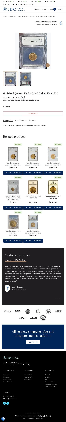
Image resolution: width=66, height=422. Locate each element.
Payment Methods (50, 382)
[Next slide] (60, 298)
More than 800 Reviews (15, 260)
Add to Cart (17, 172)
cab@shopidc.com (11, 399)
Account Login (28, 374)
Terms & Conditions (8, 382)
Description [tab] (8, 120)
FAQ (46, 379)
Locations (48, 377)
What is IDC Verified (50, 386)
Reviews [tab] (32, 120)
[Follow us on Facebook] (4, 403)
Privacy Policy (7, 379)
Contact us (53, 24)
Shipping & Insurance (51, 384)
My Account (6, 377)
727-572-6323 (9, 4)
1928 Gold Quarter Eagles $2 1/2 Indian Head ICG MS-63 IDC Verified (13, 198)
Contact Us (33, 342)
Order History (28, 379)
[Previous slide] (56, 298)
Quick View (8, 172)
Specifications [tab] (20, 120)
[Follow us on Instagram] (7, 403)
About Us (47, 374)
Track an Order (28, 377)
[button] (3, 418)
